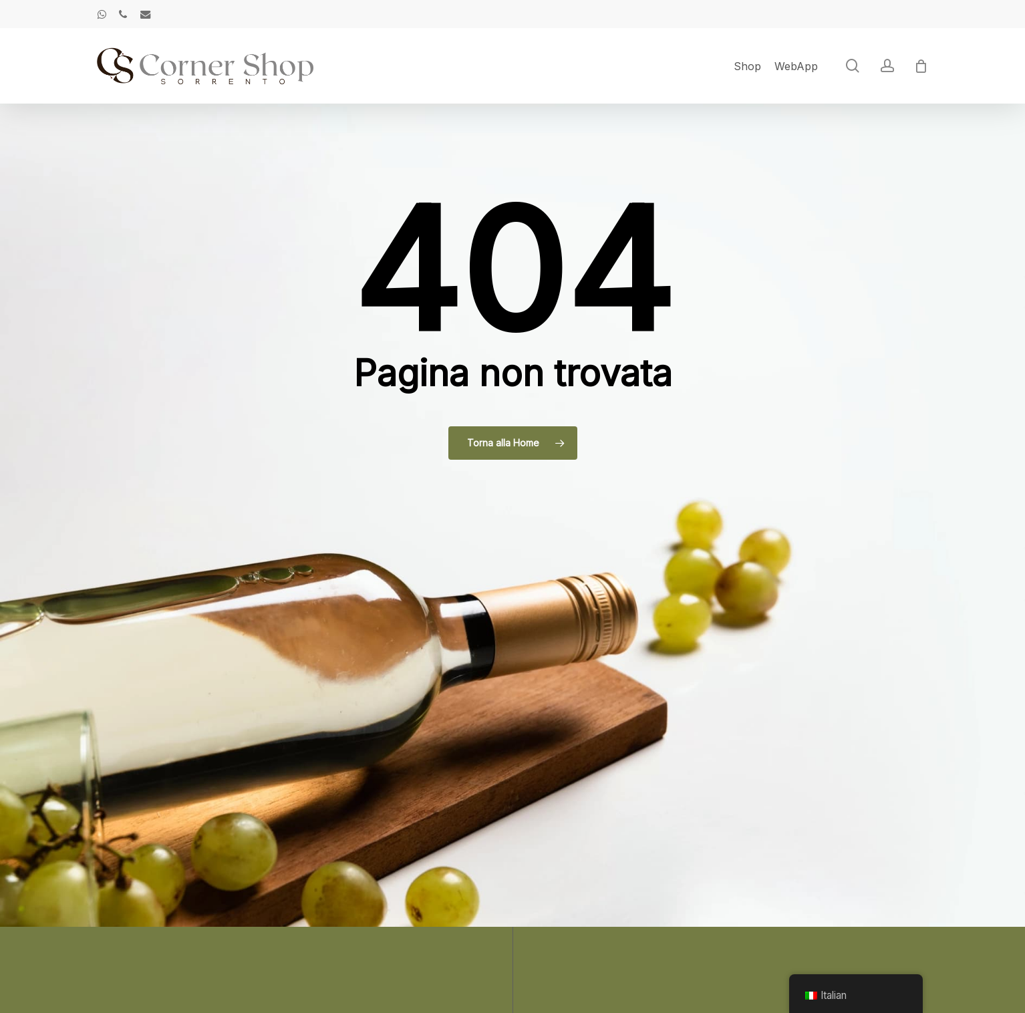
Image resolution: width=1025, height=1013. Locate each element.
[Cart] (921, 66)
